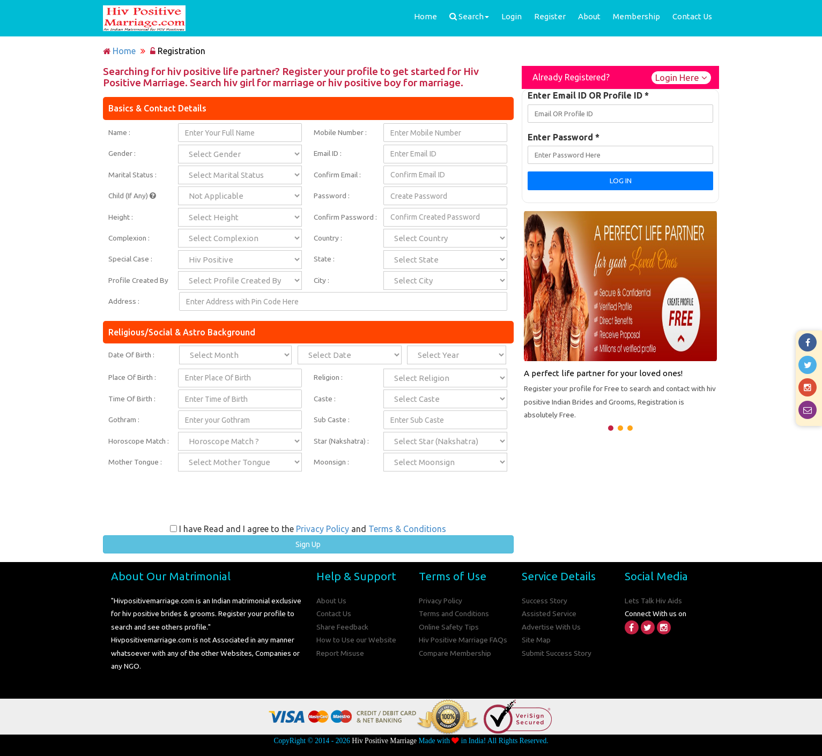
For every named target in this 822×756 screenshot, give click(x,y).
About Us (331, 600)
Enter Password (563, 137)
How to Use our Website (356, 639)
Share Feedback (342, 627)
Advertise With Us (551, 627)
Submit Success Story (556, 653)
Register (550, 16)
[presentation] (308, 502)
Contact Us (692, 16)
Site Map (536, 639)
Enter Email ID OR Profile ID (588, 95)
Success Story (544, 600)
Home (425, 16)
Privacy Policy (322, 529)
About (589, 16)
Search (469, 16)
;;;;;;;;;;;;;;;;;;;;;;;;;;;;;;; (350, 355)
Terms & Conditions (407, 529)
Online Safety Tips (449, 627)
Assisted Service (549, 613)
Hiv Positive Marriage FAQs (463, 639)
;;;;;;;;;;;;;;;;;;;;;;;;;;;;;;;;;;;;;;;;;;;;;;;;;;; (456, 355)
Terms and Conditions (454, 613)
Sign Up (308, 544)
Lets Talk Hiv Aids (653, 600)
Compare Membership (455, 653)
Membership (636, 16)
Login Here (681, 77)
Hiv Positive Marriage (384, 741)
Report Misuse (340, 653)
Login (511, 16)
